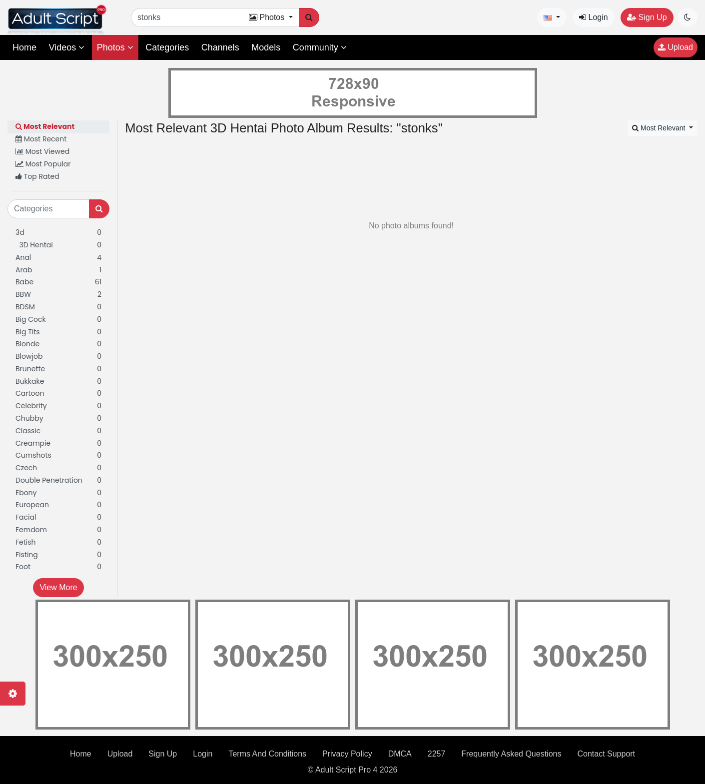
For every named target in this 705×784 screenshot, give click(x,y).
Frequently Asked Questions (511, 754)
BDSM (58, 307)
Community (320, 47)
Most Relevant (44, 126)
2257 (437, 754)
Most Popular (43, 164)
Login (593, 17)
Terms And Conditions (267, 754)
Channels (220, 47)
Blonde (58, 344)
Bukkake (58, 381)
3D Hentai (58, 245)
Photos (115, 47)
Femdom (58, 530)
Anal (58, 257)
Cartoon (58, 393)
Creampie (58, 443)
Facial (58, 517)
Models (265, 47)
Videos (66, 47)
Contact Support (606, 754)
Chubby (58, 418)
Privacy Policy (347, 754)
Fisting (58, 555)
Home (24, 47)
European (58, 505)
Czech (58, 468)
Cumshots (58, 455)
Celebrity (58, 406)
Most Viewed (42, 151)
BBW (58, 294)
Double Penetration (58, 480)
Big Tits (58, 332)
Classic (58, 431)
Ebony (58, 493)
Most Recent (40, 139)
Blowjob (58, 356)
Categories (167, 47)
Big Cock (58, 319)
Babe (58, 282)
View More (58, 587)
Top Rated (37, 176)
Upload (675, 47)
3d (58, 232)
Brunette (58, 369)
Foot (58, 567)
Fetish (58, 542)
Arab (58, 270)
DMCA (400, 754)
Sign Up (647, 17)
